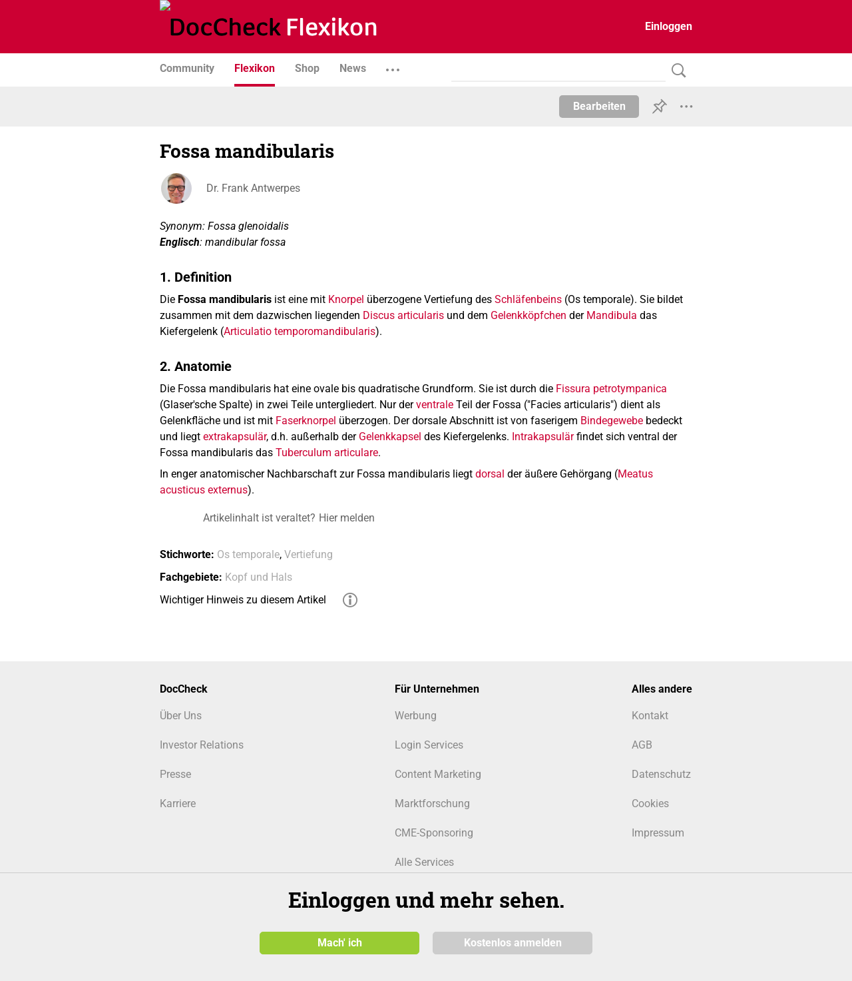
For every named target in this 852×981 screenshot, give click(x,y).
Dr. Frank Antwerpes (253, 188)
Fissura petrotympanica (611, 388)
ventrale (434, 404)
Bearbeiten (599, 106)
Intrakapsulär (543, 436)
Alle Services (424, 862)
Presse (175, 774)
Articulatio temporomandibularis (299, 331)
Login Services (429, 745)
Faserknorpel (306, 420)
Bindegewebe (611, 420)
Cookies (650, 803)
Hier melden (347, 517)
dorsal (490, 474)
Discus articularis (403, 315)
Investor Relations (202, 745)
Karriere (178, 803)
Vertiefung (308, 554)
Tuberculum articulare (327, 452)
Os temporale (248, 554)
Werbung (416, 715)
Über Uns (181, 715)
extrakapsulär (234, 436)
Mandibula (611, 315)
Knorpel (346, 299)
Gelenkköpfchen (528, 315)
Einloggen (668, 26)
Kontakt (650, 715)
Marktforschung (432, 803)
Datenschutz (661, 774)
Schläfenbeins (528, 299)
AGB (642, 745)
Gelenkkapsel (390, 436)
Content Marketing (438, 774)
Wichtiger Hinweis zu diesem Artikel (243, 599)
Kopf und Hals (258, 577)
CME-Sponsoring (434, 832)
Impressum (658, 832)
